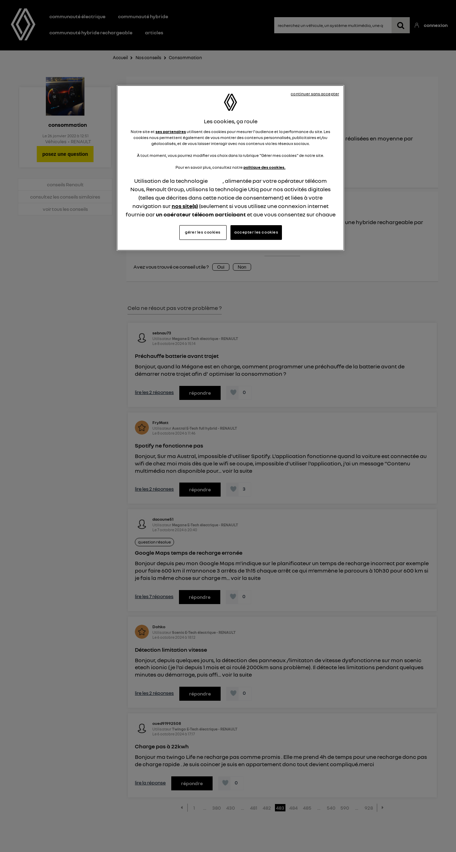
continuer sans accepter (315, 93)
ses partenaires (171, 131)
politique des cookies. (264, 167)
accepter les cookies (256, 232)
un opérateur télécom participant (201, 214)
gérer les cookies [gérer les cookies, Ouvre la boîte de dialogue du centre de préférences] (203, 232)
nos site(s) (185, 205)
